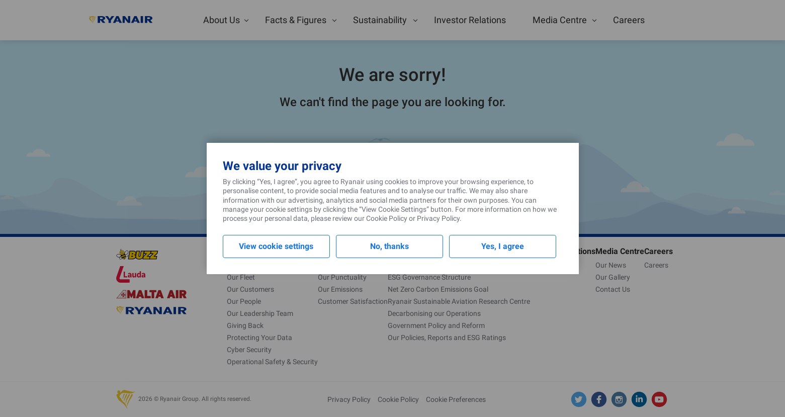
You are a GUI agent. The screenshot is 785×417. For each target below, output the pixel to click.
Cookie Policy (386, 218)
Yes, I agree (502, 246)
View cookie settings (276, 246)
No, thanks (389, 246)
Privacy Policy (438, 218)
